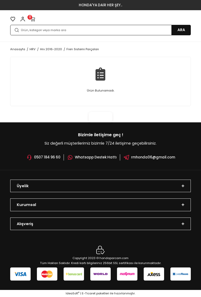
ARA (181, 29)
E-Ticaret (89, 293)
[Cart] (32, 19)
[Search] (100, 30)
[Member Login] (22, 19)
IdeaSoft (72, 293)
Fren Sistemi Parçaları (82, 49)
